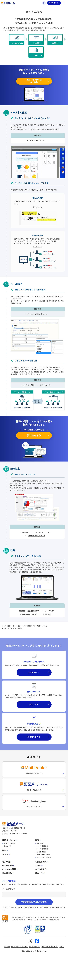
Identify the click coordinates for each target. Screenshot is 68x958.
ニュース (39, 873)
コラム (38, 865)
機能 (37, 840)
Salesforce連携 (9, 869)
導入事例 (6, 862)
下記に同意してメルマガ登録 (34, 902)
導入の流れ (7, 873)
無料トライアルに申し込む (34, 81)
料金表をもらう (34, 737)
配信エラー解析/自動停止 (36, 536)
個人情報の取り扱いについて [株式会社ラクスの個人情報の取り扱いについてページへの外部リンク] (34, 907)
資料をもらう (53, 3)
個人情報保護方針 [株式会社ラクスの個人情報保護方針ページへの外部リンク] (34, 946)
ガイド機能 (47, 614)
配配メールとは (41, 626)
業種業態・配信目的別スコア (29, 611)
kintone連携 (7, 865)
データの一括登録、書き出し (37, 314)
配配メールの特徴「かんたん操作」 (12, 628)
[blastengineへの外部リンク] (34, 802)
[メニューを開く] (64, 3)
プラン (5, 854)
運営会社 (7, 946)
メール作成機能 (42, 849)
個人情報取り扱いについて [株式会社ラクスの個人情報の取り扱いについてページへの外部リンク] (19, 946)
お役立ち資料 (40, 862)
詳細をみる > (37, 207)
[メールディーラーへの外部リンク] (34, 769)
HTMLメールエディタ (37, 140)
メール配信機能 (42, 846)
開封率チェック (27, 532)
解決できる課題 (9, 843)
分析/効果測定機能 (43, 855)
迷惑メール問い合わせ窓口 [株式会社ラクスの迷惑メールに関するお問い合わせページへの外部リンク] (50, 946)
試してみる (34, 704)
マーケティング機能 (44, 857)
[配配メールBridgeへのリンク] (34, 786)
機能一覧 (40, 843)
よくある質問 (40, 869)
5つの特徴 (7, 846)
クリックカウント (44, 532)
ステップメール (45, 385)
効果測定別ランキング (29, 614)
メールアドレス (8, 889)
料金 (4, 851)
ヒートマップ (49, 611)
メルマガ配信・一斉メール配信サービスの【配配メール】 (19, 626)
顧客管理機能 (41, 852)
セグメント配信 (29, 385)
